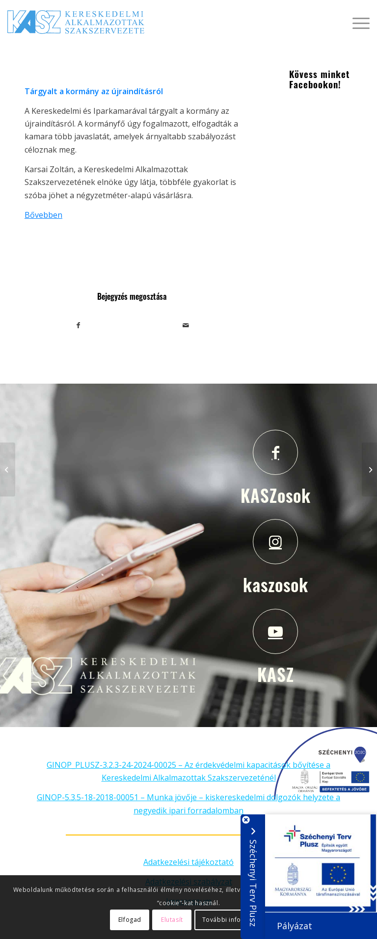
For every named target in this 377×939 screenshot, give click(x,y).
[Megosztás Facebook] (78, 325)
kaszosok (275, 584)
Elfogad (129, 919)
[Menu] (356, 22)
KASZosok (276, 495)
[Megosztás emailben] (186, 325)
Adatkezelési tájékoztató (188, 862)
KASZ (275, 674)
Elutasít (172, 919)
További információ (232, 919)
